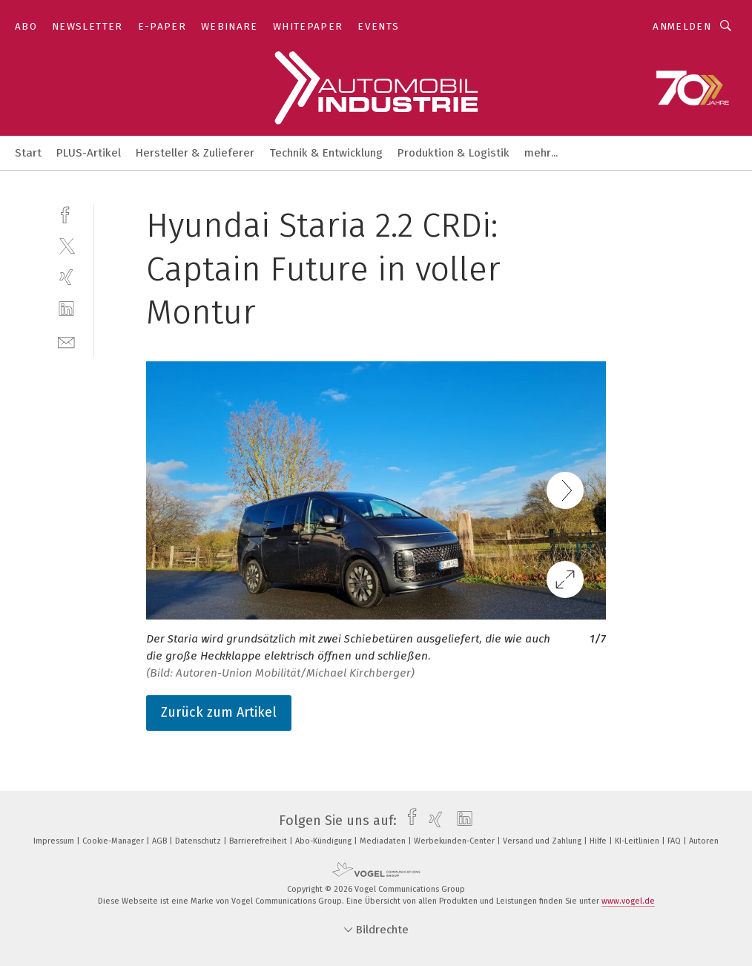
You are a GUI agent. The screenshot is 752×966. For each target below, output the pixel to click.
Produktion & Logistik (453, 153)
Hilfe (599, 841)
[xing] (66, 277)
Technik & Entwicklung (326, 153)
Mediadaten (384, 841)
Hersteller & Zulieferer (195, 153)
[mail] (66, 341)
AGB (160, 841)
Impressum (54, 841)
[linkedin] (66, 309)
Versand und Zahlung (543, 841)
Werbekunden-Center (455, 841)
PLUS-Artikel (88, 153)
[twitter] (66, 245)
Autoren (704, 841)
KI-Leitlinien (638, 841)
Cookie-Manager (114, 841)
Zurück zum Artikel (219, 712)
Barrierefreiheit (259, 841)
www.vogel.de (628, 901)
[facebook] (66, 213)
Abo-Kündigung (324, 841)
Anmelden (682, 26)
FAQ (675, 841)
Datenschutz (199, 841)
